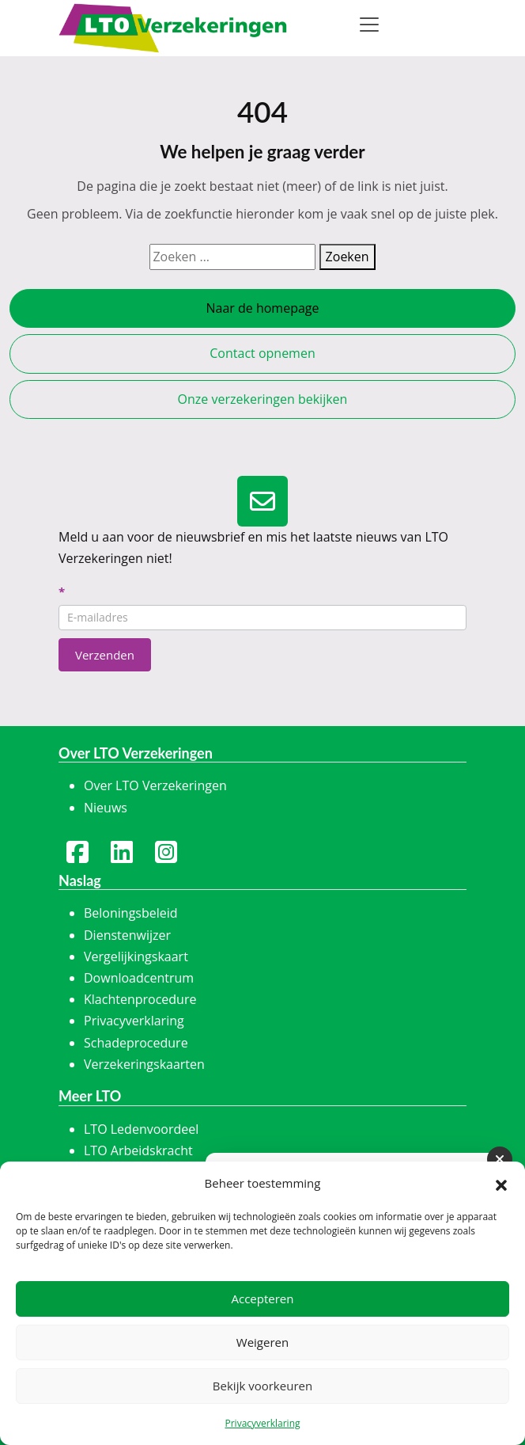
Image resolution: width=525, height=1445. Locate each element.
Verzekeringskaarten (144, 1064)
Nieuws (105, 807)
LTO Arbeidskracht (138, 1150)
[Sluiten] (499, 1159)
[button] (501, 1184)
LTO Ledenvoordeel (141, 1129)
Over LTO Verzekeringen (155, 785)
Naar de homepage (262, 308)
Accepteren (263, 1298)
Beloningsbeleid (131, 913)
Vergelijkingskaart (136, 956)
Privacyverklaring (262, 1423)
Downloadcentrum (139, 978)
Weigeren (262, 1342)
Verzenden (104, 655)
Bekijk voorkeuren (262, 1386)
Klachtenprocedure (140, 999)
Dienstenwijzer (127, 935)
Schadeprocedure (136, 1042)
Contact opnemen (262, 353)
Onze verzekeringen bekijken (263, 399)
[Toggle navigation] (369, 25)
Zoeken (347, 256)
